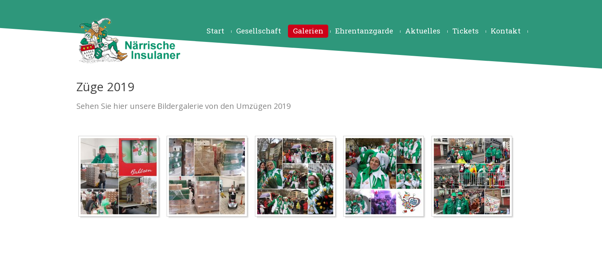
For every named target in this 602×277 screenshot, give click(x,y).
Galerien (308, 30)
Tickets (465, 30)
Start (215, 30)
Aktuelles (422, 30)
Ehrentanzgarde (364, 30)
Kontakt (506, 30)
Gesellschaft (258, 30)
